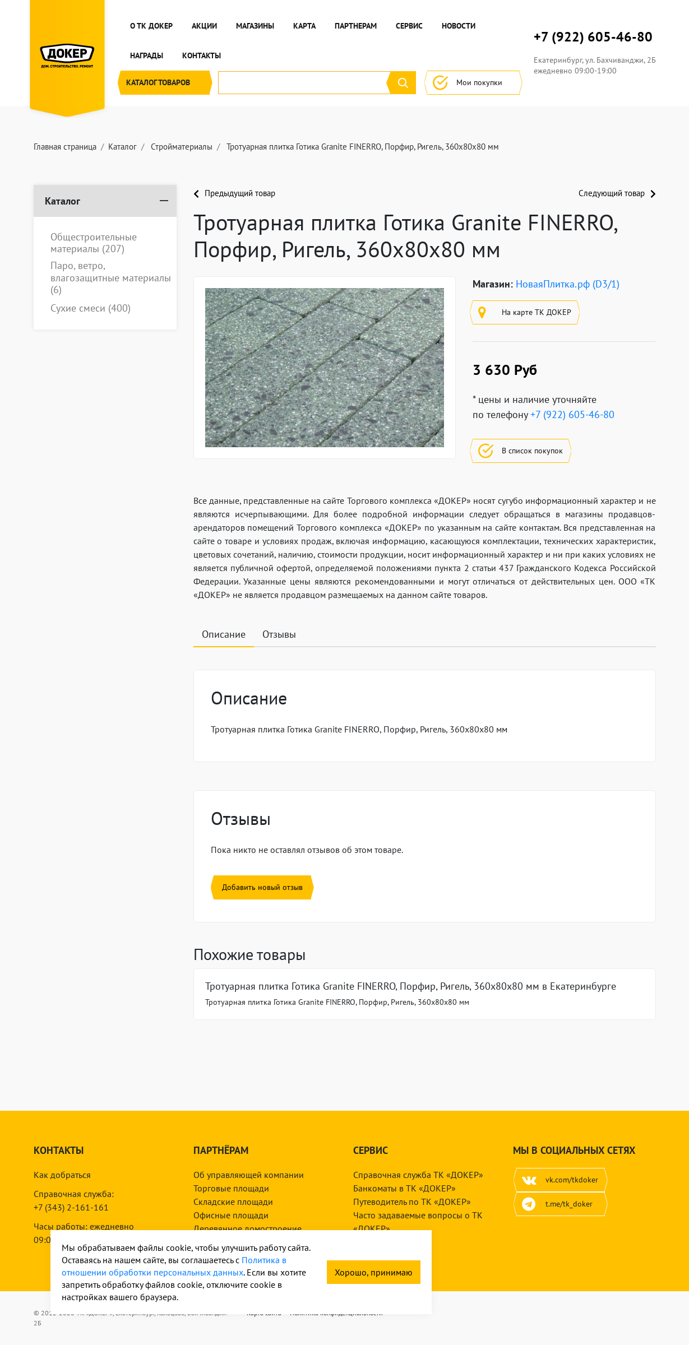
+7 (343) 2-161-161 (71, 1207)
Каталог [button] (165, 82)
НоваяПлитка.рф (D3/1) (567, 283)
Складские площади (233, 1201)
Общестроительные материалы (93, 243)
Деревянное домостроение (247, 1228)
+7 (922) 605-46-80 (593, 37)
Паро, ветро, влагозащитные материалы (110, 277)
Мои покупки (473, 82)
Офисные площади (231, 1215)
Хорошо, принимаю (374, 1272)
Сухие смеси (90, 308)
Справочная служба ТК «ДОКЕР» (418, 1174)
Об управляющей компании (248, 1174)
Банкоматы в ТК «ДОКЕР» (404, 1188)
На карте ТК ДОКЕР (525, 312)
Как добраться (62, 1174)
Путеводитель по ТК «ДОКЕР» (412, 1201)
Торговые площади (231, 1188)
